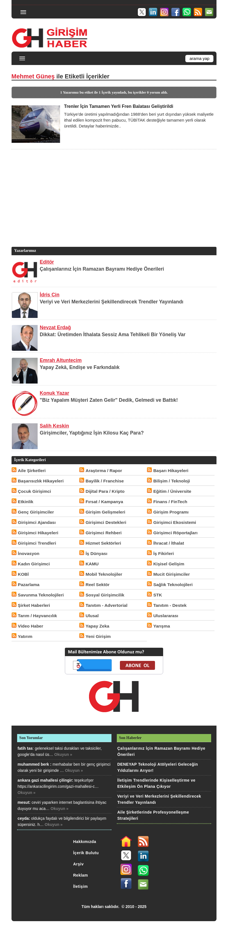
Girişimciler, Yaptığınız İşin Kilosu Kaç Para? (92, 433)
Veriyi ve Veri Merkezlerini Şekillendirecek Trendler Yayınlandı (111, 302)
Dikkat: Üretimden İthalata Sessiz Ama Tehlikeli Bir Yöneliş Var (113, 334)
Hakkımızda (84, 841)
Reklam (80, 875)
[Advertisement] (113, 206)
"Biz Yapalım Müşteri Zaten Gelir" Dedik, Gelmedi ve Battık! (109, 400)
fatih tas (25, 748)
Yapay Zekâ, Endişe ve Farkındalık (80, 367)
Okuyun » (63, 754)
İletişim (80, 886)
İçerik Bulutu (86, 853)
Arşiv (78, 864)
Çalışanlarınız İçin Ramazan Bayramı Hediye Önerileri (102, 269)
